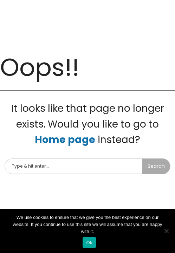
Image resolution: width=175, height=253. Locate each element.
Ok (89, 242)
